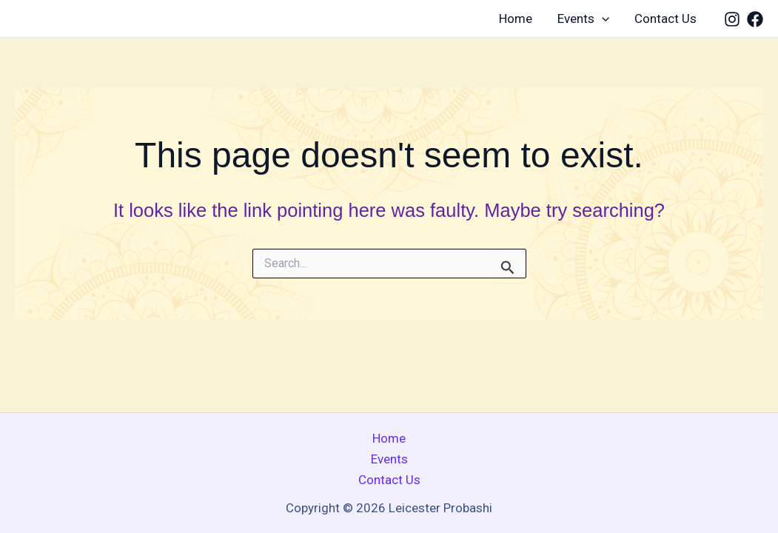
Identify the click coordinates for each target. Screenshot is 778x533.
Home (515, 18)
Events (583, 19)
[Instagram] (732, 19)
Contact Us (665, 18)
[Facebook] (755, 19)
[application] (601, 19)
